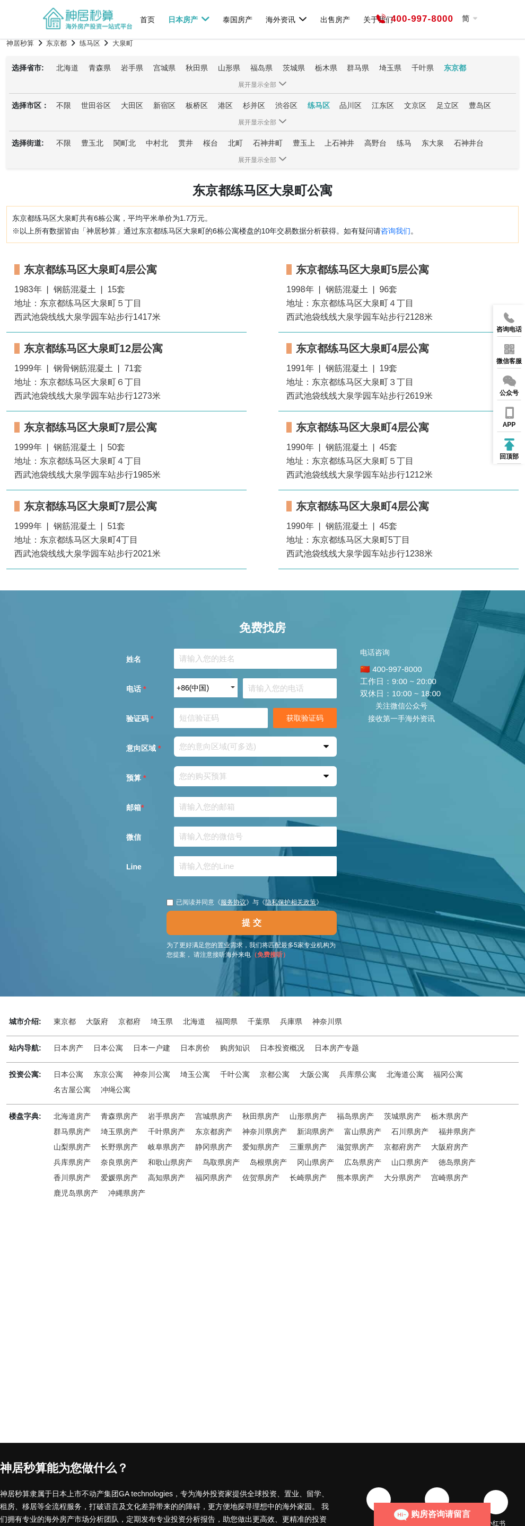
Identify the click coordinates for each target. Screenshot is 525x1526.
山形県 (229, 68)
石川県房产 (409, 1131)
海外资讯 (287, 19)
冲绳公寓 (115, 1089)
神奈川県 (327, 1021)
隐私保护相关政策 (290, 902)
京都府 (129, 1021)
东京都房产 (213, 1131)
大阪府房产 (449, 1147)
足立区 (447, 105)
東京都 (65, 1021)
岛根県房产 (268, 1162)
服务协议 (233, 902)
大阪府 (97, 1021)
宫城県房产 (213, 1116)
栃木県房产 (449, 1116)
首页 (147, 19)
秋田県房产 (260, 1116)
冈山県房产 (315, 1162)
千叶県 (423, 68)
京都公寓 (275, 1074)
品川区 (350, 105)
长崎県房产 (308, 1177)
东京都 (455, 68)
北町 (235, 143)
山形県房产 (308, 1116)
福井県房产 (457, 1131)
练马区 (319, 105)
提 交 (251, 922)
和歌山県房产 (170, 1162)
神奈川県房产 (264, 1131)
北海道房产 (72, 1116)
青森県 (100, 68)
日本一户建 (151, 1048)
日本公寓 (108, 1048)
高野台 (375, 143)
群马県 (358, 68)
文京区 (415, 105)
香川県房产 (72, 1177)
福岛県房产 (355, 1116)
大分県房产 (402, 1177)
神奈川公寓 (151, 1074)
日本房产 (189, 19)
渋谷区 (286, 105)
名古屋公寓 (72, 1089)
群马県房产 (72, 1131)
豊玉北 (92, 143)
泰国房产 (237, 19)
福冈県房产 (213, 1177)
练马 (404, 143)
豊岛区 (480, 105)
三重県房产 (308, 1147)
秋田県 (197, 68)
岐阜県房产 (166, 1147)
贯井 (185, 143)
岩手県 (132, 68)
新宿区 (164, 105)
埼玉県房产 (119, 1131)
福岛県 (261, 68)
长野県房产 (119, 1147)
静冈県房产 (213, 1147)
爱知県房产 (260, 1147)
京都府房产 (402, 1147)
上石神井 (339, 143)
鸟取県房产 (221, 1162)
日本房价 (195, 1048)
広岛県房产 (362, 1162)
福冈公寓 (448, 1074)
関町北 (124, 143)
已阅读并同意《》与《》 (244, 902)
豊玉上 (304, 143)
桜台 (210, 143)
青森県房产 (119, 1116)
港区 (225, 105)
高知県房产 (166, 1177)
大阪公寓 (314, 1074)
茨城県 (294, 68)
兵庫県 (291, 1021)
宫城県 (164, 68)
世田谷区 (96, 105)
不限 (63, 105)
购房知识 (235, 1048)
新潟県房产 (315, 1131)
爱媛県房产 (119, 1177)
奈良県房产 (119, 1162)
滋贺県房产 (355, 1147)
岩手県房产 (166, 1116)
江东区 (383, 105)
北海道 (67, 68)
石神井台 (469, 143)
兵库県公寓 (358, 1074)
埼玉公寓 (195, 1074)
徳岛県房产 (457, 1162)
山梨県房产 (72, 1147)
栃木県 (326, 68)
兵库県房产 (72, 1162)
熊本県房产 (355, 1177)
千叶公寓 (235, 1074)
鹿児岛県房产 (76, 1193)
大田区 (132, 105)
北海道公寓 (405, 1074)
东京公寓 (108, 1074)
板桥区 (197, 105)
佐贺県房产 (260, 1177)
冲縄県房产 (126, 1193)
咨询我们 (395, 231)
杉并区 (254, 105)
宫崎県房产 (449, 1177)
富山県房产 (362, 1131)
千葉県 (259, 1021)
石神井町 (268, 143)
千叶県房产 (166, 1131)
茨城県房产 (402, 1116)
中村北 (157, 143)
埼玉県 (390, 68)
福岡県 (226, 1021)
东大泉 (433, 143)
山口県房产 (409, 1162)
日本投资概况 (282, 1048)
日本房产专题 (336, 1048)
